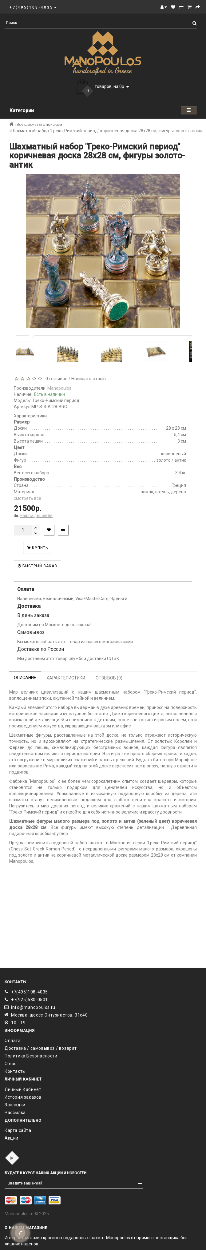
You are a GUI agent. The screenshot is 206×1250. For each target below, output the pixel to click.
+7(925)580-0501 (29, 999)
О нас (11, 1063)
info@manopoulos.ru (33, 1007)
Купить (37, 548)
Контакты (15, 1071)
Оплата (13, 1040)
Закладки (15, 1104)
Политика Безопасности (31, 1055)
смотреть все (27, 498)
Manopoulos (59, 388)
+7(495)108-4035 (29, 991)
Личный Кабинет (23, 1089)
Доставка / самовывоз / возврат (41, 1048)
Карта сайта (18, 1130)
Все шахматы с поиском (39, 124)
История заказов (23, 1097)
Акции (11, 1138)
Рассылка (15, 1112)
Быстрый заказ (37, 566)
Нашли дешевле (36, 515)
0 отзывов (55, 378)
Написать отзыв (88, 378)
